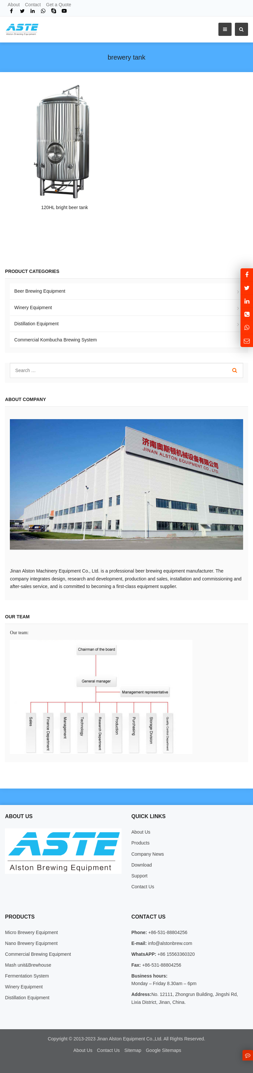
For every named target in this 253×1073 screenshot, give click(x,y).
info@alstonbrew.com (169, 943)
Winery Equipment (33, 307)
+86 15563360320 (175, 954)
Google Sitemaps (163, 1050)
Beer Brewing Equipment (39, 291)
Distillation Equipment (36, 323)
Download (141, 865)
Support (139, 875)
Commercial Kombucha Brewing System (55, 339)
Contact (33, 4)
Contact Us (142, 886)
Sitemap (132, 1050)
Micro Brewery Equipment (31, 932)
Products (140, 842)
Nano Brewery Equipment (31, 943)
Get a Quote (58, 4)
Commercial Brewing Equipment (38, 954)
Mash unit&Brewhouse (28, 965)
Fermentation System (27, 976)
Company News (147, 854)
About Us (141, 832)
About (14, 4)
